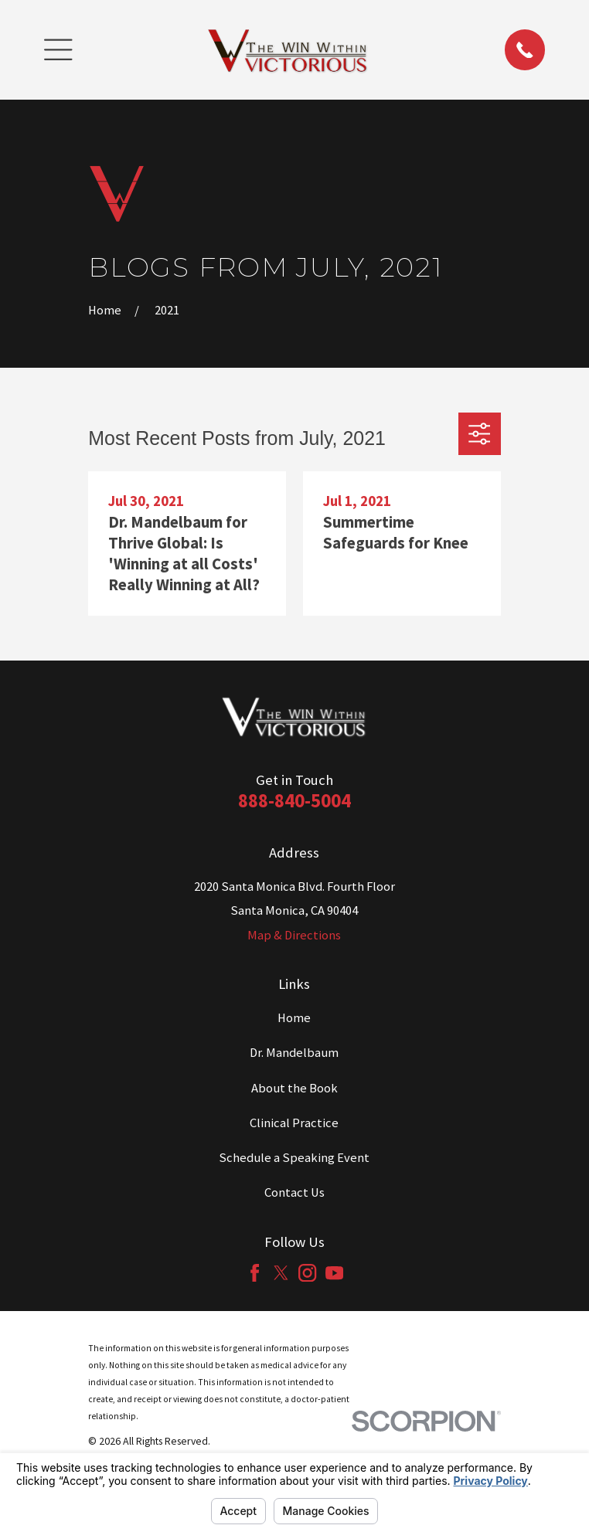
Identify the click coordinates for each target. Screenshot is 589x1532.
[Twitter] (281, 1273)
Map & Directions (294, 935)
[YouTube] (334, 1273)
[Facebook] (255, 1273)
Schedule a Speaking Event (294, 1158)
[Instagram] (307, 1273)
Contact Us (294, 1192)
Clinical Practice (294, 1123)
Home (294, 1018)
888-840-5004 (294, 800)
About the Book (294, 1088)
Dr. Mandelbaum (294, 1053)
